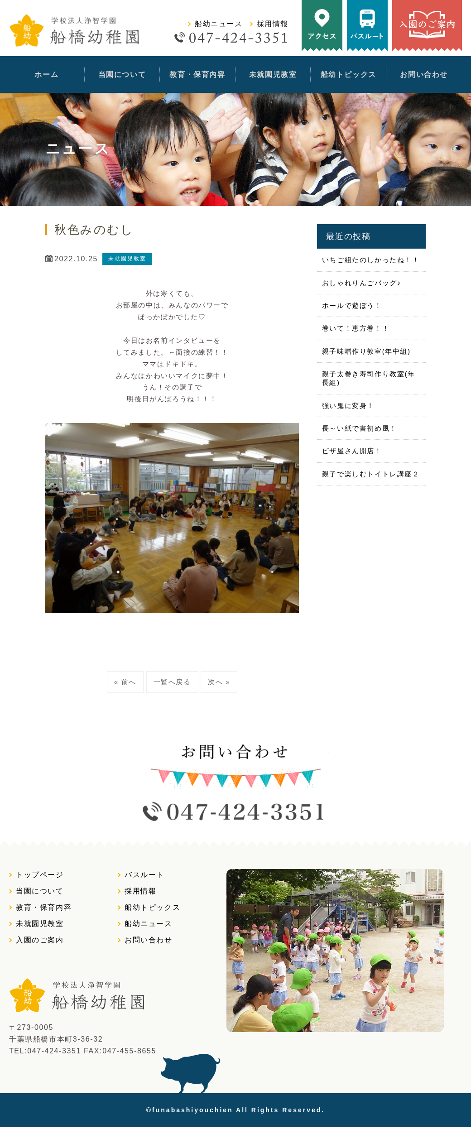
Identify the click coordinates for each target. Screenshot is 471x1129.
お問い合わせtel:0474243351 (236, 781)
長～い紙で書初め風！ (359, 422)
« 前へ (125, 681)
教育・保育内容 (197, 74)
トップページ (40, 876)
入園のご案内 (427, 25)
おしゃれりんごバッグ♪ (361, 280)
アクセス (322, 25)
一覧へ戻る (172, 681)
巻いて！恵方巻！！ (355, 325)
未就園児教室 (273, 74)
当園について (122, 74)
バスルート (367, 25)
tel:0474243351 (276, 37)
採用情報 (272, 24)
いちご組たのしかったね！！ (370, 258)
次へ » (219, 681)
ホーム (46, 74)
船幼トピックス (348, 74)
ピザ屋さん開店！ (352, 444)
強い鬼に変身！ (348, 400)
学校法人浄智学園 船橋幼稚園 (76, 31)
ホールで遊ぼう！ (352, 303)
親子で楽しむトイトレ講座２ (370, 466)
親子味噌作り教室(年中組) (366, 347)
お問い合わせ (424, 74)
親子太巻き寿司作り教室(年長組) (368, 373)
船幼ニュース (219, 24)
